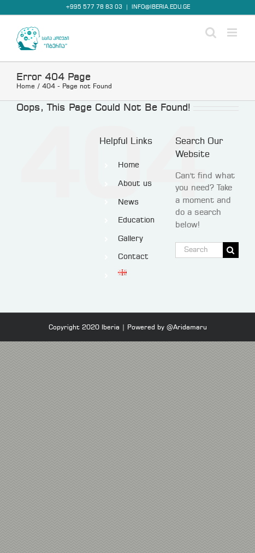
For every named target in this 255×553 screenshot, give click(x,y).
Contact (133, 257)
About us (135, 184)
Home (128, 165)
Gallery (130, 239)
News (128, 202)
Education (136, 220)
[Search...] (199, 250)
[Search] (231, 250)
